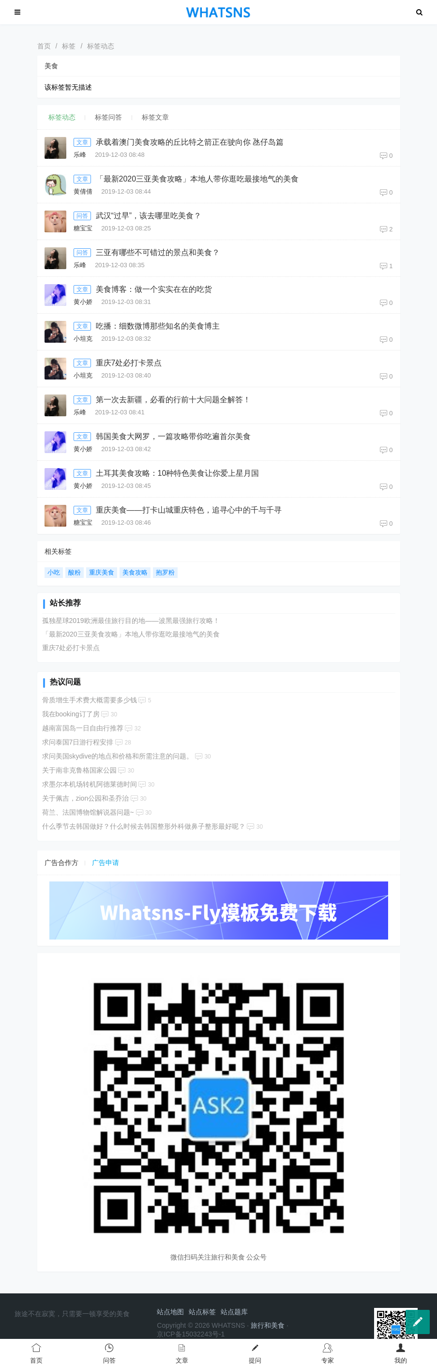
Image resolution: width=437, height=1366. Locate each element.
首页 (44, 46)
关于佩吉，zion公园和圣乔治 (85, 798)
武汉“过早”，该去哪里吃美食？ (149, 216)
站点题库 (234, 1312)
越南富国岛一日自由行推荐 (82, 728)
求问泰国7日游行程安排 (78, 742)
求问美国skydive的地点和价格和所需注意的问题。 (118, 756)
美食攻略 (135, 572)
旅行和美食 (268, 1325)
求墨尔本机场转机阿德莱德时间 (89, 784)
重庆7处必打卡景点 (129, 363)
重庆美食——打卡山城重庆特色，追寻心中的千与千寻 (189, 510)
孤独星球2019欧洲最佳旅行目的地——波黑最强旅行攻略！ (131, 620)
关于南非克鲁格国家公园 (79, 770)
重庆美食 (101, 572)
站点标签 (202, 1312)
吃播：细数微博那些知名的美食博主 (158, 326)
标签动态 (100, 46)
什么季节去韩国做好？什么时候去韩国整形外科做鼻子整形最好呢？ (143, 826)
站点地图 (170, 1312)
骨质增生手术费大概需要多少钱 (89, 700)
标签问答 (108, 117)
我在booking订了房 (71, 714)
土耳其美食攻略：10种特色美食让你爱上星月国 (177, 473)
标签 (68, 46)
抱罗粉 (165, 572)
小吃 (53, 572)
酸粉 (74, 572)
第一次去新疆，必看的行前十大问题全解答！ (173, 399)
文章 (82, 142)
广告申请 (105, 862)
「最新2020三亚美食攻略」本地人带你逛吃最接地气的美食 (197, 179)
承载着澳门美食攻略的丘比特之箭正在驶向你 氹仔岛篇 (190, 142)
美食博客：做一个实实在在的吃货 (154, 289)
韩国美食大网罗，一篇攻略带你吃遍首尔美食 (173, 436)
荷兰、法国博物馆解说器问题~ (88, 812)
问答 (82, 215)
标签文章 (155, 117)
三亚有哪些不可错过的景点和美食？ (158, 252)
